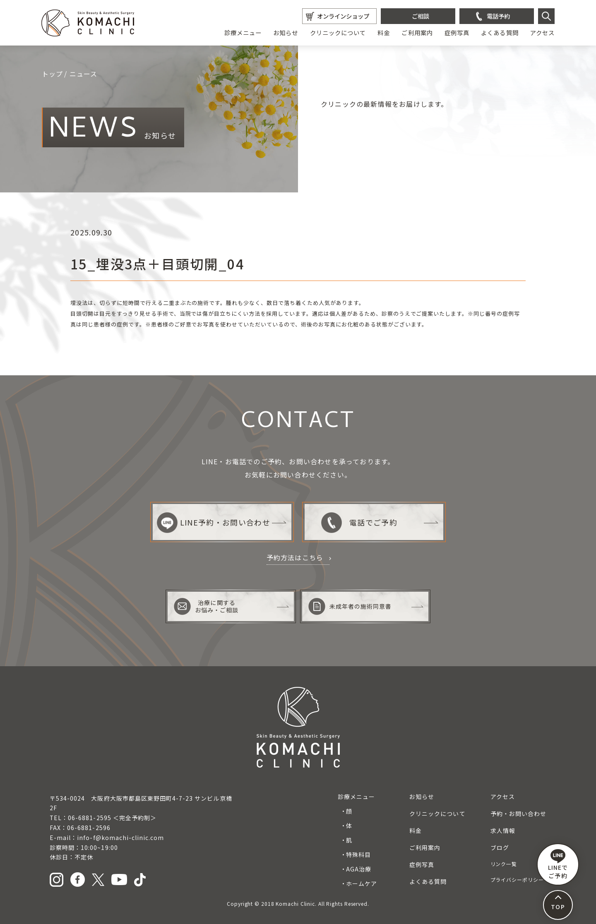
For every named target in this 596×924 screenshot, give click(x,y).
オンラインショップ (343, 16)
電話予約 (498, 16)
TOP (558, 906)
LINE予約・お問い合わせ (213, 522)
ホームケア (361, 883)
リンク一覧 (503, 863)
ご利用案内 (417, 32)
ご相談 (420, 16)
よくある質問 (499, 32)
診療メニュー (243, 32)
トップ (52, 74)
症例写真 (457, 32)
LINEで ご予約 (558, 864)
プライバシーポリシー (517, 879)
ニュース (84, 74)
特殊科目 (358, 854)
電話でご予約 (359, 522)
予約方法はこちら (295, 557)
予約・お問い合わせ (518, 813)
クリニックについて (338, 32)
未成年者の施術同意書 (350, 606)
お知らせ (285, 32)
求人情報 (502, 830)
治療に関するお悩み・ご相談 (206, 606)
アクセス (542, 32)
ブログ (499, 847)
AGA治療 (358, 869)
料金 (383, 32)
